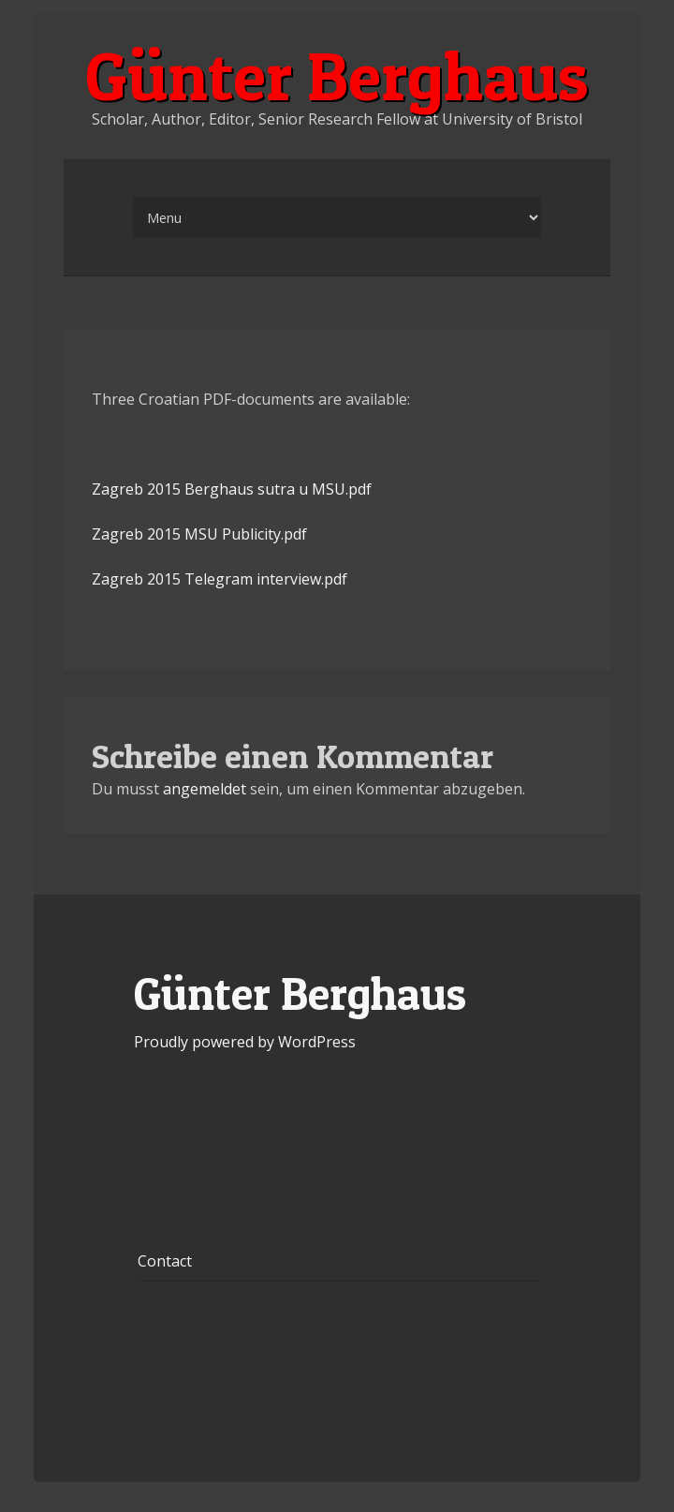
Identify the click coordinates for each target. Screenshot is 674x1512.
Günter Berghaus (337, 76)
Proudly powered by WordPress (245, 1041)
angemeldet (204, 788)
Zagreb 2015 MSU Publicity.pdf (199, 534)
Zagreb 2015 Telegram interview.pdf (219, 579)
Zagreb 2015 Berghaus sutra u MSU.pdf (232, 489)
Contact (165, 1261)
